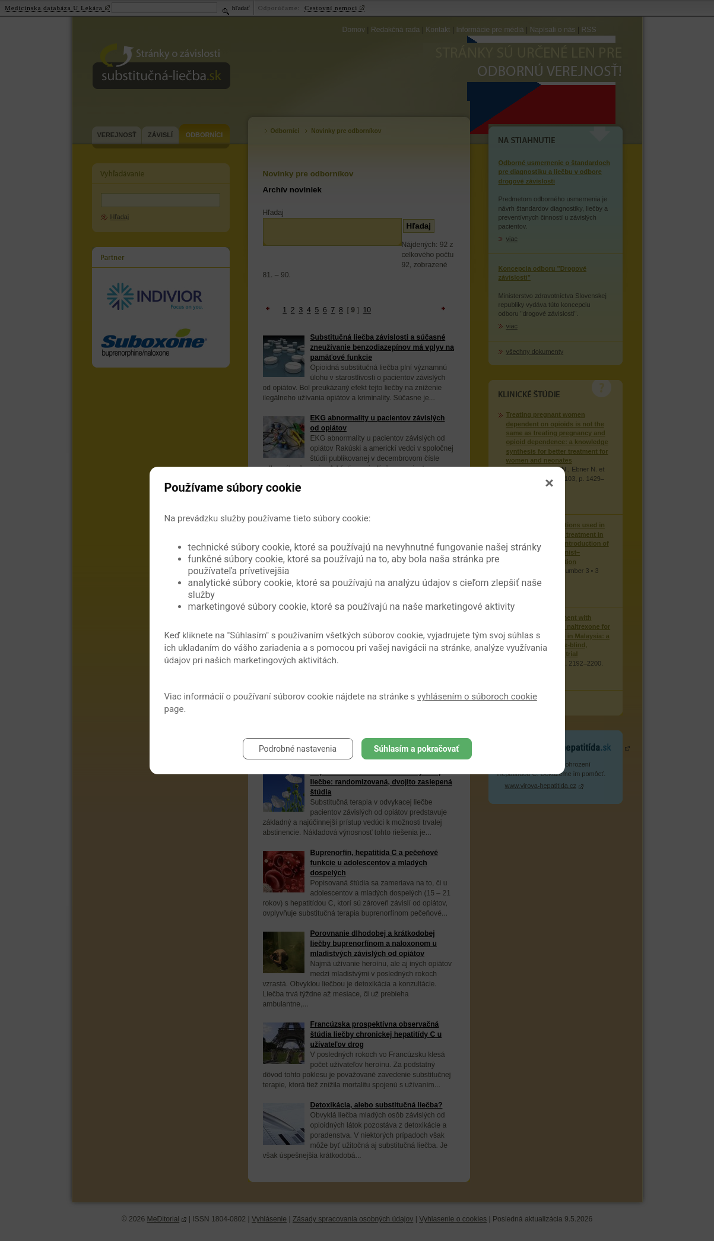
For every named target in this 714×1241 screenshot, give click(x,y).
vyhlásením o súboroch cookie (477, 696)
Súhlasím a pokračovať (416, 749)
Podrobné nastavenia (298, 749)
